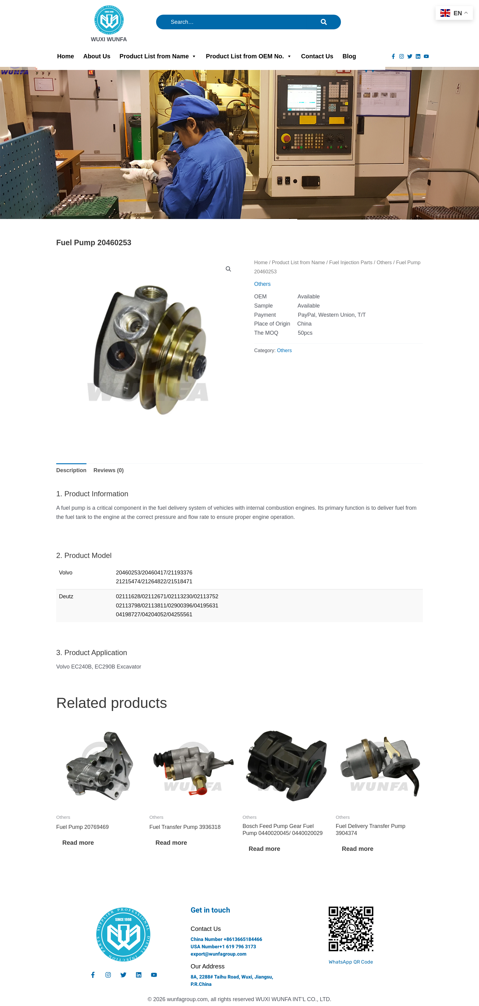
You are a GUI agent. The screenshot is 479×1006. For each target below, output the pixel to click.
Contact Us (317, 56)
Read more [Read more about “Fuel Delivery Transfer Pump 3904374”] (357, 848)
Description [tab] (71, 470)
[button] (228, 269)
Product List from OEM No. (249, 56)
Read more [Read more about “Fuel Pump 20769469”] (78, 842)
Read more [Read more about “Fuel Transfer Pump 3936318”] (171, 842)
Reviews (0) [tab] (108, 470)
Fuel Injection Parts (351, 262)
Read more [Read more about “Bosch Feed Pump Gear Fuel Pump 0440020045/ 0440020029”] (264, 848)
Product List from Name (158, 56)
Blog (349, 56)
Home (65, 56)
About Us (96, 56)
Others (384, 262)
